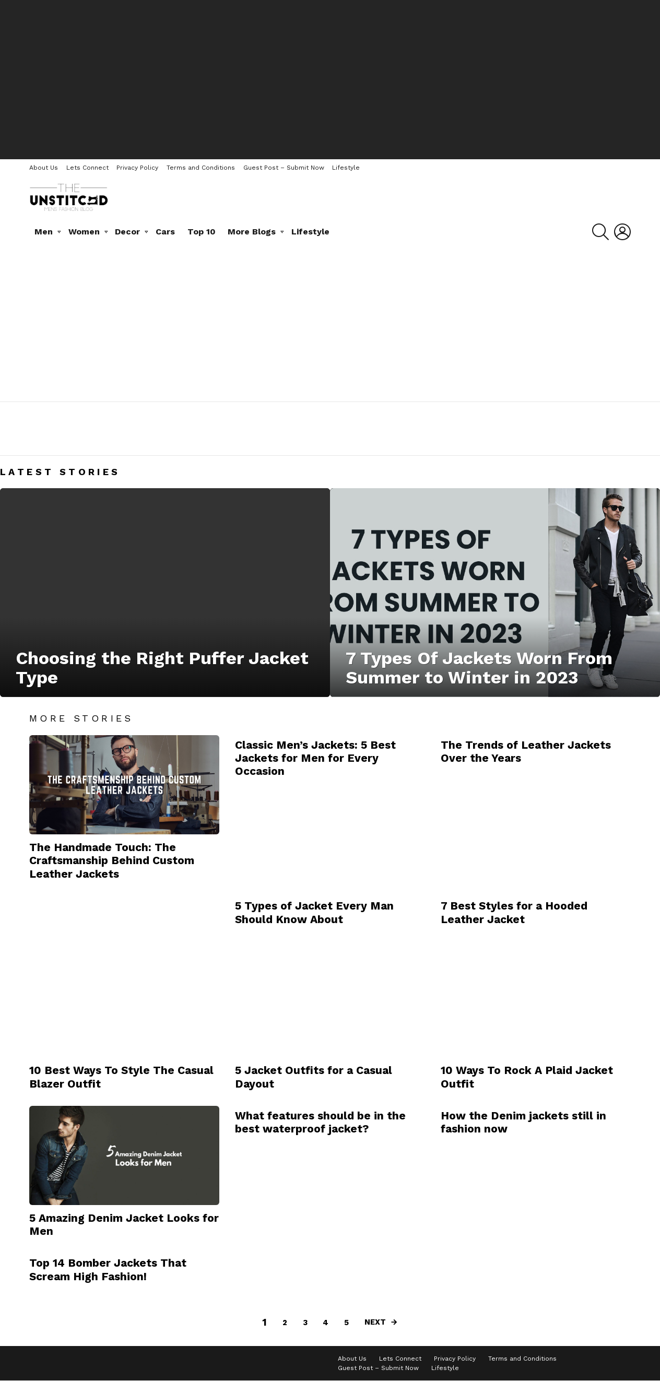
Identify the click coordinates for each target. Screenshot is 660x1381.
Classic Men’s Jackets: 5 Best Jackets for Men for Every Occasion (315, 758)
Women (84, 232)
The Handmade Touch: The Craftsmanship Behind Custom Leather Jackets (111, 860)
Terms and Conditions (201, 167)
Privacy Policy (137, 167)
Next (375, 1322)
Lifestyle (346, 167)
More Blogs (252, 232)
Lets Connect (87, 167)
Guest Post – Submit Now (283, 167)
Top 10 (201, 232)
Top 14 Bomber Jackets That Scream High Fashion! (107, 1269)
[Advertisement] (330, 78)
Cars (165, 232)
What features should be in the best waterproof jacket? (320, 1122)
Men (43, 232)
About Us (43, 167)
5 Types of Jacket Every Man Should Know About (314, 912)
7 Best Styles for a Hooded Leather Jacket (514, 912)
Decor (127, 232)
